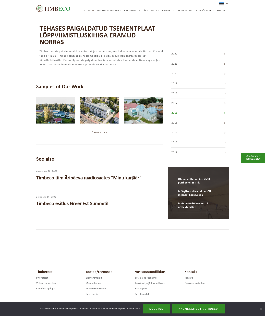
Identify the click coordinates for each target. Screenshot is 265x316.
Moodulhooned (94, 283)
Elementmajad (94, 278)
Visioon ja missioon (46, 283)
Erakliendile (132, 10)
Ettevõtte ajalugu (45, 288)
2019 (174, 83)
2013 (174, 142)
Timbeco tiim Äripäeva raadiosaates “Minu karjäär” (88, 178)
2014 (174, 132)
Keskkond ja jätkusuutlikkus (149, 283)
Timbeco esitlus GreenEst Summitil (72, 204)
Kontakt (222, 10)
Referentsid (185, 10)
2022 (174, 54)
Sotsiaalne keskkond (145, 278)
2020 (174, 73)
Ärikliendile (151, 10)
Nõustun (156, 309)
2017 (174, 103)
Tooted (86, 10)
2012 (174, 152)
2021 (174, 64)
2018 (174, 93)
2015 (174, 122)
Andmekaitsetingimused (198, 309)
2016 (174, 113)
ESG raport (141, 288)
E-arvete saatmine (195, 283)
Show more (99, 132)
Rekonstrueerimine (109, 10)
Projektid (168, 10)
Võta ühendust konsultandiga (253, 158)
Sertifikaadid (142, 294)
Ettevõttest (203, 10)
